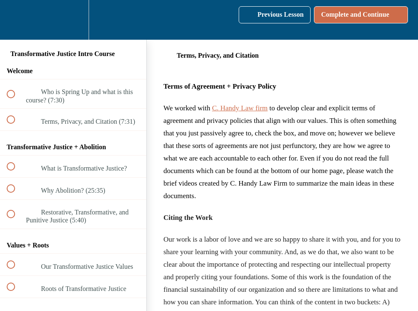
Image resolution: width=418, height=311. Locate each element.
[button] (15, 20)
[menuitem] (73, 20)
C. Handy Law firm (240, 108)
